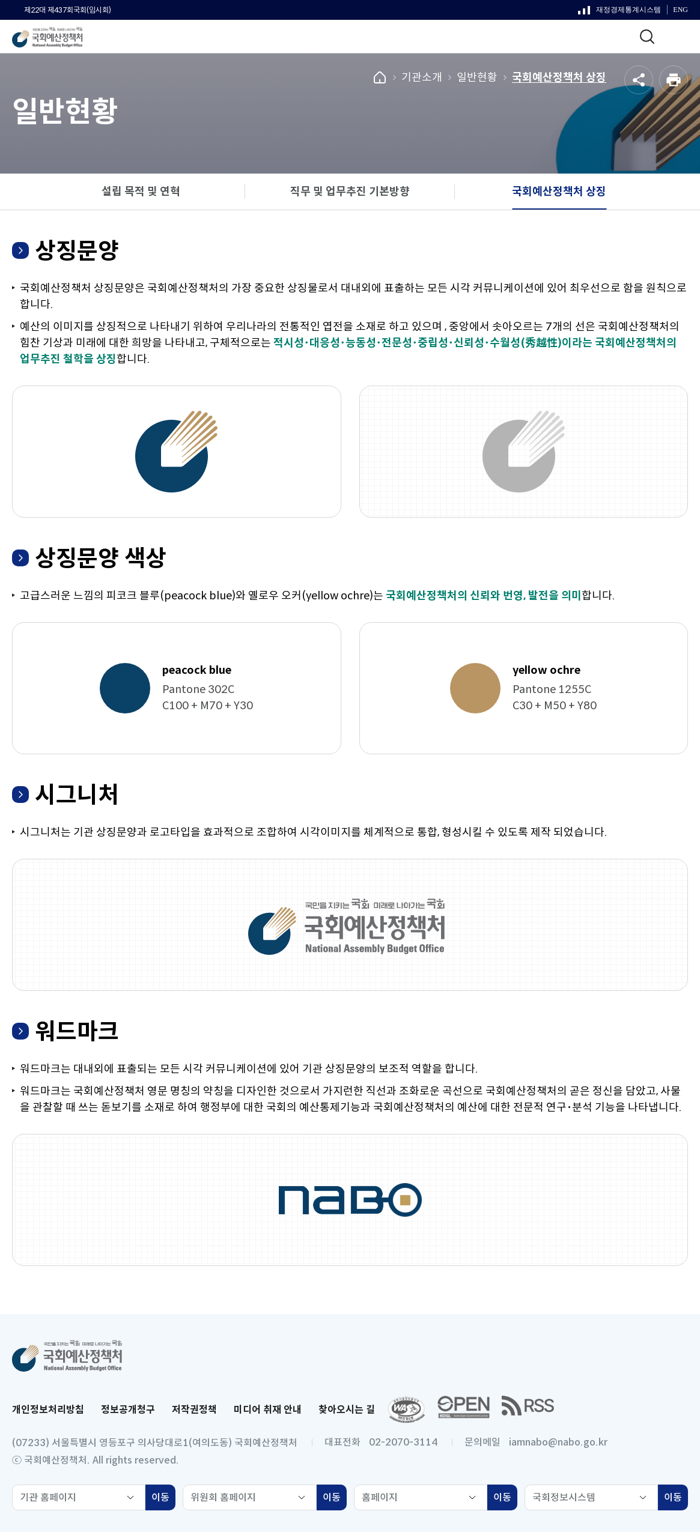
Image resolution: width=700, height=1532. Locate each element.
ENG (680, 10)
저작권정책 (194, 1409)
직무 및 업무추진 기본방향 (350, 191)
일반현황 (477, 77)
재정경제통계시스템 (619, 12)
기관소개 (421, 77)
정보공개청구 (128, 1409)
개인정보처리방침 (48, 1409)
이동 (163, 1499)
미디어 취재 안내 (268, 1409)
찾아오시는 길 (346, 1409)
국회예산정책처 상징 (559, 77)
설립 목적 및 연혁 (141, 191)
